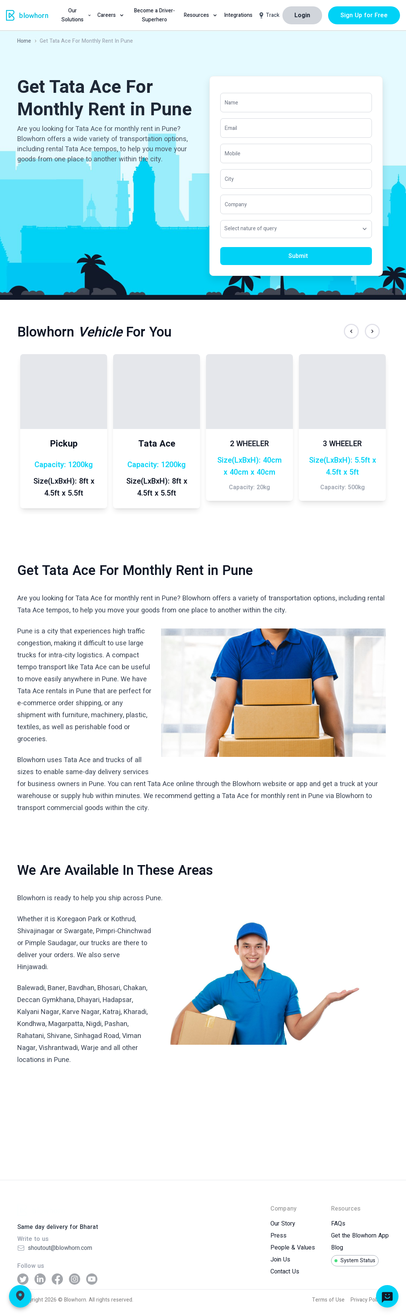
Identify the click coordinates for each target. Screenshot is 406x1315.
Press (278, 1235)
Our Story (282, 1223)
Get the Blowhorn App (360, 1235)
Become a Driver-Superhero (154, 15)
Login (302, 15)
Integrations (238, 15)
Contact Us (284, 1271)
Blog (337, 1247)
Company (236, 204)
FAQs (338, 1223)
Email (231, 128)
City (229, 179)
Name (231, 102)
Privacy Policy (367, 1300)
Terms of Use (328, 1300)
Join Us (280, 1259)
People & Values (292, 1247)
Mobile (232, 153)
